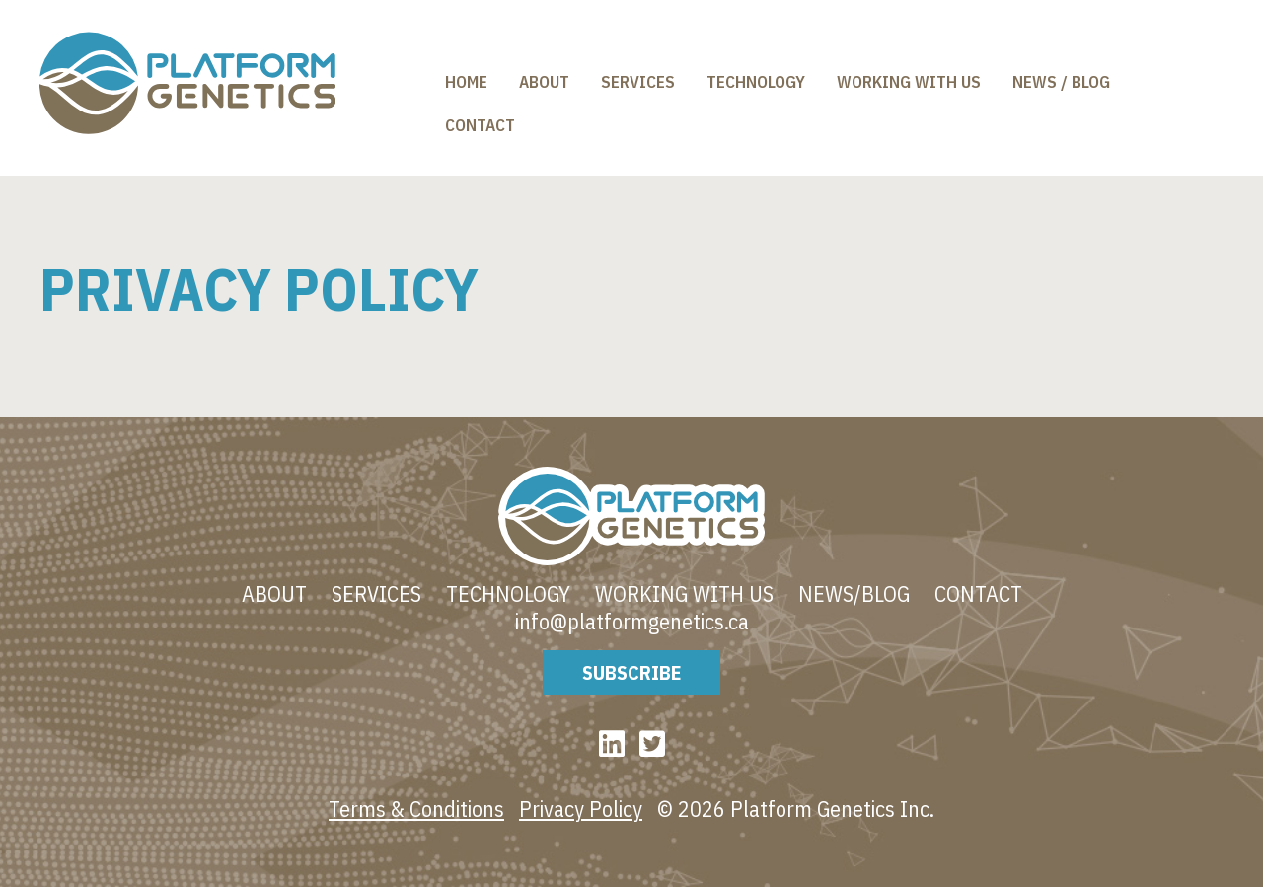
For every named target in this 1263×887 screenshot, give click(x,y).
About (544, 82)
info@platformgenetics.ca (632, 621)
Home (466, 82)
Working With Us (909, 82)
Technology (755, 82)
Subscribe (631, 672)
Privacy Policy (580, 808)
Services (638, 82)
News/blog (854, 594)
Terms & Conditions (416, 808)
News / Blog (1061, 82)
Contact (480, 125)
